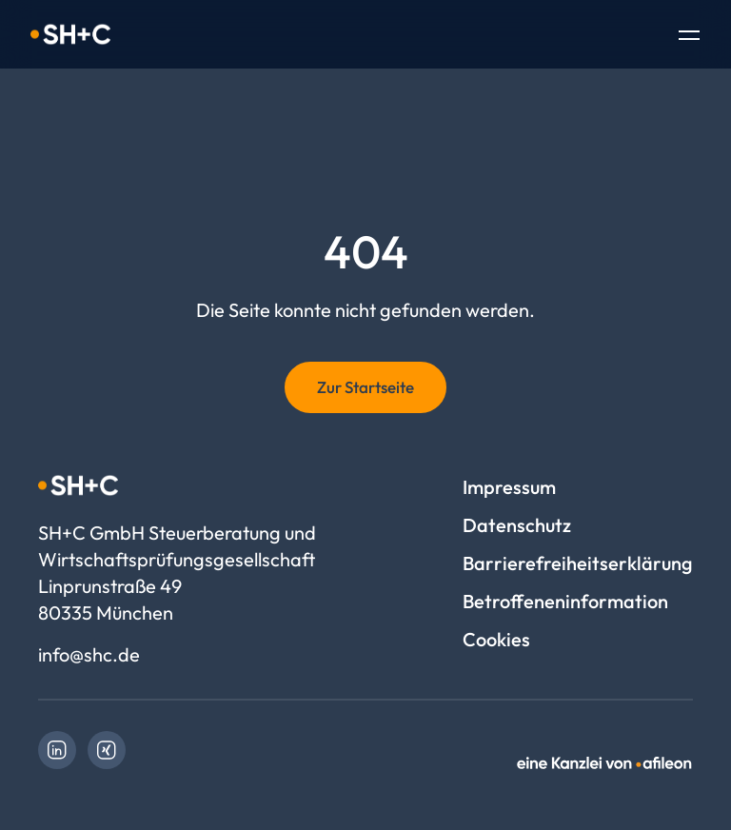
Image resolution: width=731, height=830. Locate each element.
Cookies (496, 639)
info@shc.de (89, 654)
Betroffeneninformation (565, 601)
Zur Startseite (365, 387)
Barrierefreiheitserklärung (578, 563)
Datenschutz (517, 525)
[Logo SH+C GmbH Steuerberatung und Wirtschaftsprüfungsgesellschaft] (70, 34)
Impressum (509, 487)
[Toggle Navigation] (689, 37)
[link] (57, 750)
